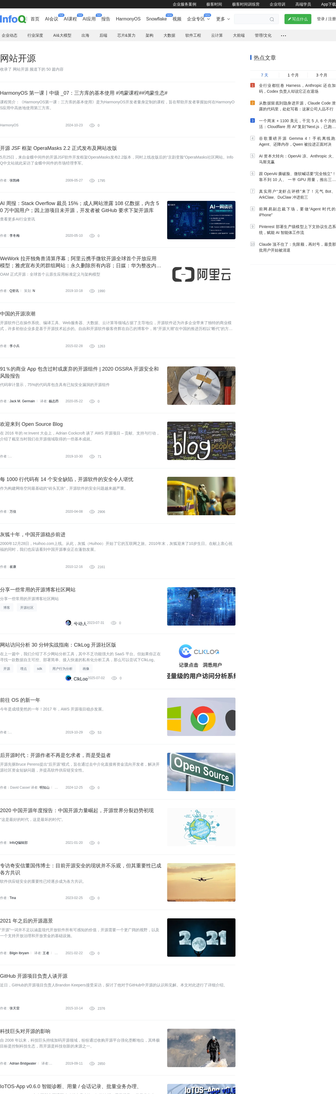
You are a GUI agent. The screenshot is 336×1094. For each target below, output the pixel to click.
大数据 (169, 30)
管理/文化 (263, 30)
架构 (149, 30)
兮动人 (80, 619)
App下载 (328, 4)
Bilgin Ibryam (19, 949)
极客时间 (214, 4)
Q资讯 (14, 286)
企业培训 (277, 4)
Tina (13, 893)
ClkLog (81, 674)
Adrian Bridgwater (23, 1059)
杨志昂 (54, 397)
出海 (85, 30)
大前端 (239, 30)
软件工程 (193, 30)
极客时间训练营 (246, 4)
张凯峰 (15, 176)
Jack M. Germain (22, 397)
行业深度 (35, 30)
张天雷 (15, 1004)
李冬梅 (15, 231)
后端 (103, 30)
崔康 (13, 562)
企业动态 (9, 30)
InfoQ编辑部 (19, 838)
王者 (46, 949)
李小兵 (15, 341)
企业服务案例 (184, 4)
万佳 (13, 507)
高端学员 (303, 4)
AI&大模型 (62, 30)
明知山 (44, 783)
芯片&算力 (126, 30)
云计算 (217, 30)
